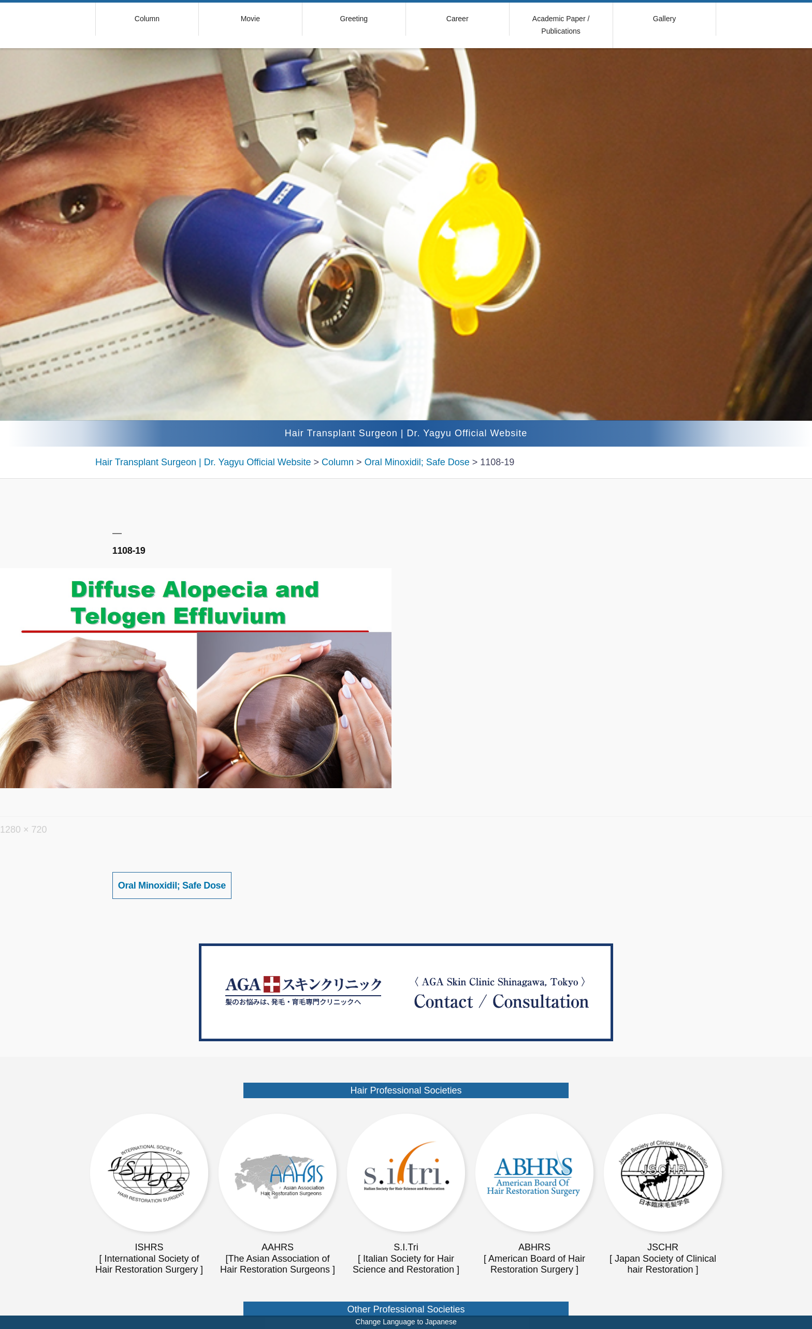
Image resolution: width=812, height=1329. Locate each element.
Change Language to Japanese (405, 1322)
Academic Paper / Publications (561, 24)
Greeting (354, 18)
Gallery (664, 18)
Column (147, 18)
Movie (250, 18)
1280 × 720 (23, 829)
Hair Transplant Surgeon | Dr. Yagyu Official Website (406, 433)
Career (457, 18)
